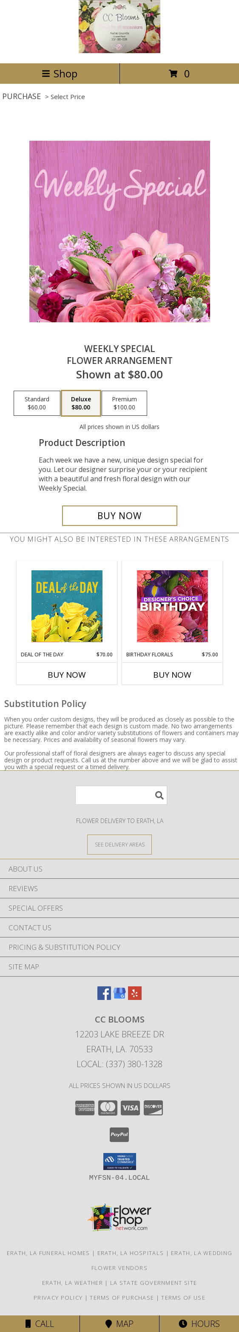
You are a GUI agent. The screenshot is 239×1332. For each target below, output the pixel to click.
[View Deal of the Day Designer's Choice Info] (66, 606)
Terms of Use (183, 1297)
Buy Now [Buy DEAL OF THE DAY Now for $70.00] (67, 674)
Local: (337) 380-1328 (119, 1064)
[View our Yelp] (135, 997)
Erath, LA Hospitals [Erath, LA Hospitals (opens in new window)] (130, 1253)
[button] (119, 1161)
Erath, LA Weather (72, 1283)
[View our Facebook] (104, 997)
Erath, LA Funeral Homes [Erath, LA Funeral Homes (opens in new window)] (48, 1253)
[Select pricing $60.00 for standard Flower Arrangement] (37, 403)
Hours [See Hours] (199, 1323)
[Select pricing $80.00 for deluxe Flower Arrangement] (81, 403)
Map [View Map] (119, 1323)
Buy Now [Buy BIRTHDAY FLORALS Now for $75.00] (172, 674)
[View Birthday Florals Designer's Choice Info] (172, 606)
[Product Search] (121, 795)
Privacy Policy (58, 1297)
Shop (59, 73)
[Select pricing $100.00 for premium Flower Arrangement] (124, 403)
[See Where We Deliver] (119, 844)
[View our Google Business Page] (119, 997)
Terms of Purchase (122, 1297)
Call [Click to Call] (40, 1323)
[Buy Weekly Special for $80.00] (119, 516)
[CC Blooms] (119, 51)
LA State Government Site (153, 1283)
